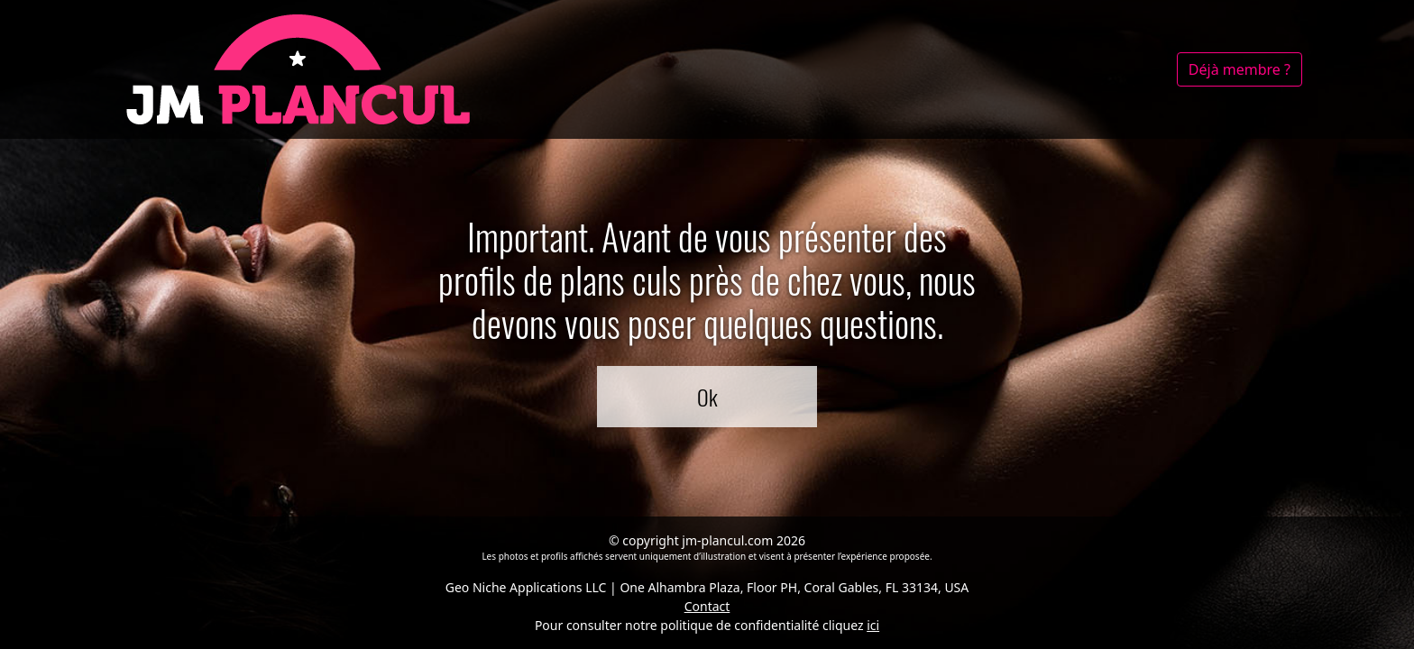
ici (873, 625)
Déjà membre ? (1239, 69)
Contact (707, 606)
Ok (707, 396)
